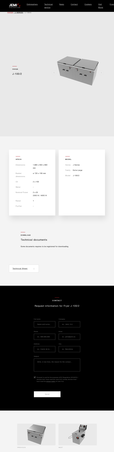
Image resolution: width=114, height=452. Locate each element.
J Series (19, 12)
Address (37, 344)
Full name (37, 319)
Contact (74, 4)
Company (62, 319)
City (60, 344)
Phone (36, 331)
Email (60, 331)
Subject (36, 356)
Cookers (88, 4)
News (61, 4)
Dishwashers (32, 4)
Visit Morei (100, 5)
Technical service (48, 5)
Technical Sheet (20, 268)
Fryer (10, 12)
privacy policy (51, 381)
